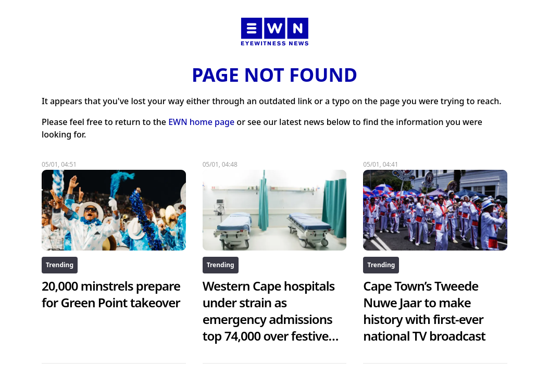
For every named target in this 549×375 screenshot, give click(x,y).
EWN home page (201, 122)
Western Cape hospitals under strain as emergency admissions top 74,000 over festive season (271, 319)
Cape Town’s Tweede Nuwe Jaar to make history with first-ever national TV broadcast (424, 310)
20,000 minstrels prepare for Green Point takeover (111, 294)
